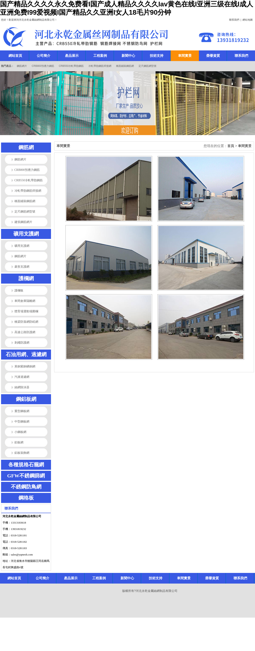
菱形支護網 (21, 266)
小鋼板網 (20, 432)
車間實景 (245, 146)
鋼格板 (26, 498)
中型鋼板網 (21, 421)
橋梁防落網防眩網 (26, 321)
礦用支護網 (26, 234)
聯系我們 (234, 19)
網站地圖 (247, 19)
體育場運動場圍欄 (26, 311)
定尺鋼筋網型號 (147, 65)
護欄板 (18, 290)
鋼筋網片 (22, 65)
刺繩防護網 (21, 342)
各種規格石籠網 (26, 464)
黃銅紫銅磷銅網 (24, 366)
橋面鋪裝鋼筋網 (125, 65)
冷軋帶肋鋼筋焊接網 (99, 65)
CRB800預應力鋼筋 (43, 65)
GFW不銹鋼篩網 (26, 475)
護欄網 (26, 278)
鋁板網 (18, 442)
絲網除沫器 (21, 387)
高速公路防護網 (24, 332)
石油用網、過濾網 (26, 354)
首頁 (230, 146)
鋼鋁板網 (26, 399)
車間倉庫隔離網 (24, 301)
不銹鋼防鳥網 (26, 487)
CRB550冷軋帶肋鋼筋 (71, 65)
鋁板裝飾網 (21, 452)
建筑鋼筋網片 (23, 222)
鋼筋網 (26, 147)
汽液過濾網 (21, 376)
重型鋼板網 (21, 411)
